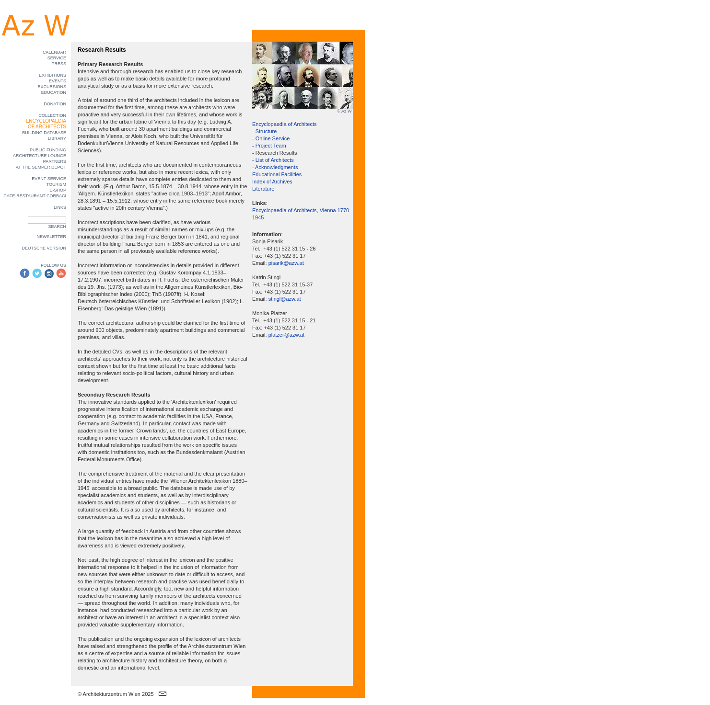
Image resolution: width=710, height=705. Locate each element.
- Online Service (271, 138)
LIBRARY (57, 138)
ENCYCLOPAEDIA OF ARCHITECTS (46, 123)
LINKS (60, 207)
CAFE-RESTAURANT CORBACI (34, 195)
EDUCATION (53, 92)
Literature (263, 189)
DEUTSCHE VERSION (44, 248)
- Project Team (269, 145)
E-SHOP (57, 190)
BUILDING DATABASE (44, 132)
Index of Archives (272, 181)
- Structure (264, 131)
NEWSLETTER (51, 236)
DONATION (55, 104)
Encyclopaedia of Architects (284, 124)
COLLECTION (52, 115)
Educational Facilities (277, 174)
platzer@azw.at (286, 335)
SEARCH (57, 226)
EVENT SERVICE (49, 178)
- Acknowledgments (275, 167)
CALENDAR (54, 52)
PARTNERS (54, 161)
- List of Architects (273, 160)
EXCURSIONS (51, 86)
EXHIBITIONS (52, 75)
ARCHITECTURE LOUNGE (39, 155)
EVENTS (57, 81)
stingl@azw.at (284, 299)
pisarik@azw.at (286, 263)
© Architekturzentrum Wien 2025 (116, 694)
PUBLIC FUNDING (48, 150)
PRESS (58, 63)
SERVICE (56, 58)
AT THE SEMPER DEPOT (41, 167)
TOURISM (56, 184)
